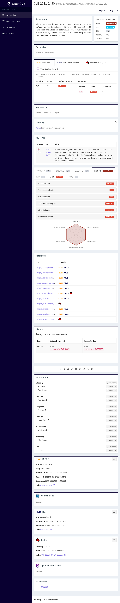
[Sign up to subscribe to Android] (111, 410)
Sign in (102, 10)
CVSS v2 (103, 171)
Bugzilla (61, 555)
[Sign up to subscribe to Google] (111, 406)
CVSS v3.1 (63, 171)
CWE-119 (44, 587)
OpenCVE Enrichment (47, 68)
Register (114, 10)
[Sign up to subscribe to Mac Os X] (111, 400)
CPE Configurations (69, 62)
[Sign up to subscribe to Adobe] (111, 382)
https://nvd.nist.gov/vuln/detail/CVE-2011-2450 (56, 303)
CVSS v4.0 (43, 171)
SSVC (73, 177)
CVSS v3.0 (82, 171)
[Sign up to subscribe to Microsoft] (111, 426)
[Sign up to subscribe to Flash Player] (111, 390)
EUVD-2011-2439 (48, 152)
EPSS (56, 177)
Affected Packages (96, 62)
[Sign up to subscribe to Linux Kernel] (111, 420)
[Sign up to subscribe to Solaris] (111, 450)
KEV (40, 177)
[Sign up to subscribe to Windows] (111, 430)
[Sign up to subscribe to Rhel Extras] (111, 440)
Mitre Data (44, 62)
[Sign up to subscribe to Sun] (111, 446)
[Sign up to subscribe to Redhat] (111, 436)
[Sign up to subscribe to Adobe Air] (111, 386)
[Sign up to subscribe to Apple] (111, 396)
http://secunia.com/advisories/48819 (52, 283)
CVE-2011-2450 (44, 3)
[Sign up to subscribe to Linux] (111, 416)
